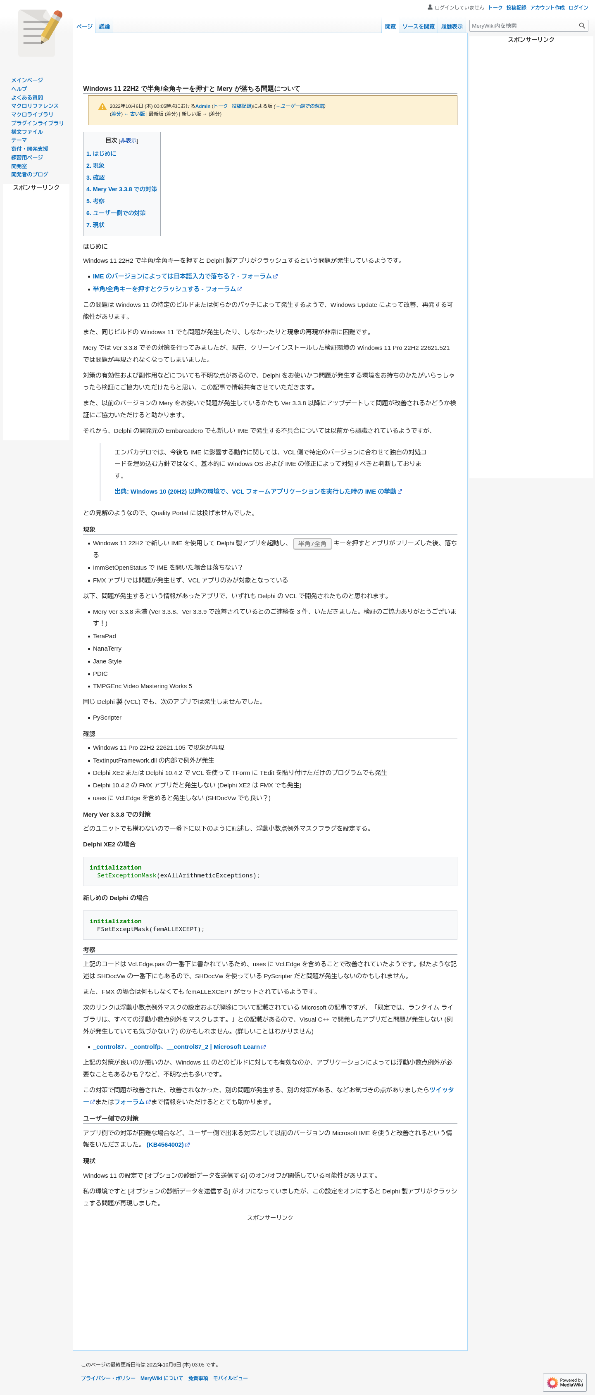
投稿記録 (241, 106)
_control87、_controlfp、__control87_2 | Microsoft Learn (176, 1046)
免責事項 (198, 1378)
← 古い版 (134, 113)
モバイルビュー (230, 1378)
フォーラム (129, 1101)
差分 (116, 113)
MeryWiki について (161, 1378)
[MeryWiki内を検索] (528, 26)
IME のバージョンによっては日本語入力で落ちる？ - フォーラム (182, 276)
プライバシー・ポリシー (108, 1378)
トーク (221, 106)
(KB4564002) (165, 1144)
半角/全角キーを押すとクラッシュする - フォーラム (164, 288)
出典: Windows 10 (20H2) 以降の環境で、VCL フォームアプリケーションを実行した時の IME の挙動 (255, 491)
